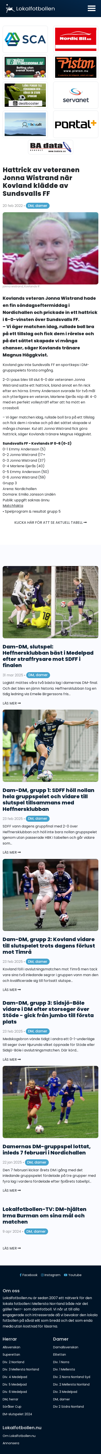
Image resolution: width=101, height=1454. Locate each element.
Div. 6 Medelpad (15, 1392)
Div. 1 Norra (61, 1362)
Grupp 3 (10, 483)
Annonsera (11, 1443)
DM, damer (37, 205)
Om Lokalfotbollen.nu (19, 1436)
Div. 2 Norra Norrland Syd (71, 1377)
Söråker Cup (12, 1406)
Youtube (73, 1275)
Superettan (11, 1354)
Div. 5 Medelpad (15, 1384)
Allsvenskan (11, 1347)
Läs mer (12, 703)
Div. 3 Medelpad (65, 1392)
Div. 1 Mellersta (64, 1369)
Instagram (50, 1275)
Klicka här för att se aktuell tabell (50, 522)
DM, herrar (10, 1399)
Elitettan (59, 1354)
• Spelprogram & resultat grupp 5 (32, 511)
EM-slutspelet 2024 (17, 1414)
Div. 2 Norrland (13, 1362)
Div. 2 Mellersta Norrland (71, 1384)
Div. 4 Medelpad (15, 1377)
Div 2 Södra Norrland (68, 1406)
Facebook (28, 1275)
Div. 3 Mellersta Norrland (21, 1369)
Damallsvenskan (65, 1347)
